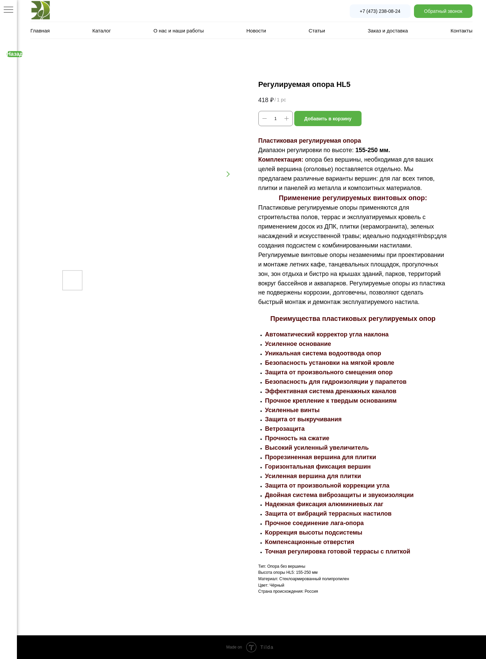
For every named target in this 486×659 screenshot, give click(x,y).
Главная (40, 30)
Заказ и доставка (388, 30)
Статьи (317, 30)
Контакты (461, 30)
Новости (256, 30)
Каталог (101, 30)
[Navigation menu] (8, 10)
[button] (443, 11)
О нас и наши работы (179, 30)
